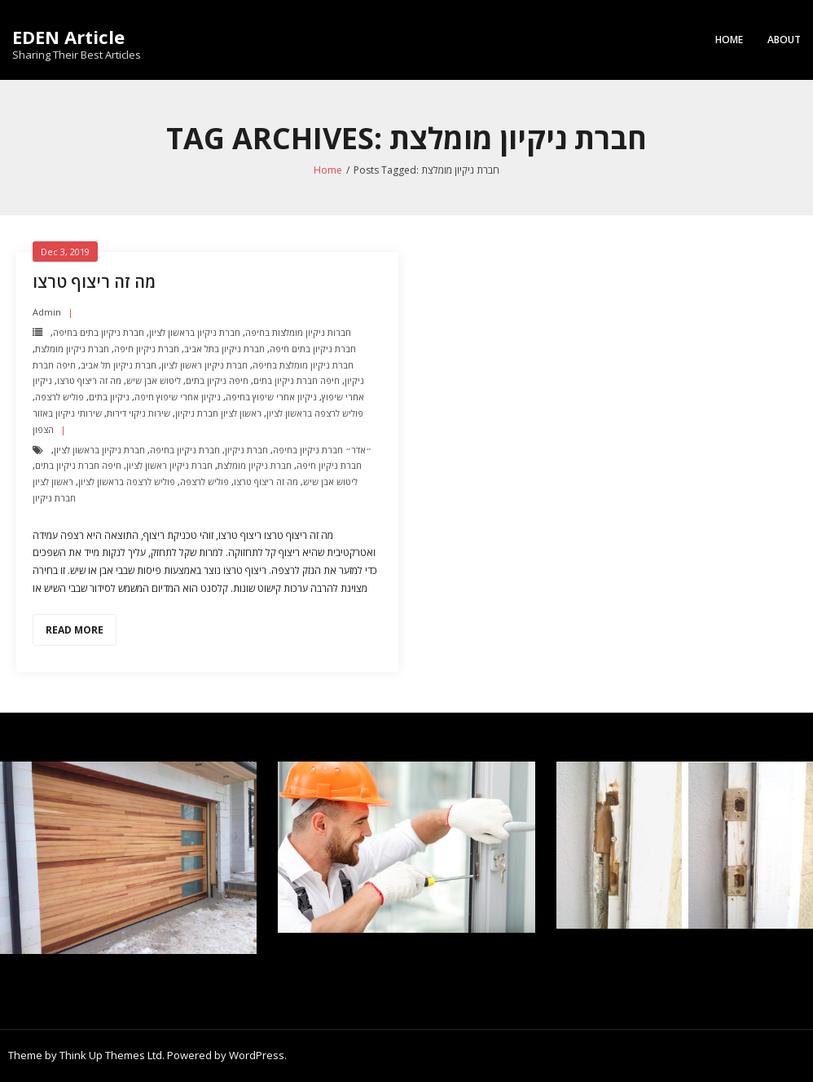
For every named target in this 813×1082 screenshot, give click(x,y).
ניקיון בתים (109, 397)
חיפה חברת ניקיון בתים (296, 380)
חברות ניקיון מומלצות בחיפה (298, 332)
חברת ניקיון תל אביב (118, 365)
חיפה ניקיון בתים (217, 380)
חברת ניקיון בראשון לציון (194, 332)
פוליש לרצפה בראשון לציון (314, 413)
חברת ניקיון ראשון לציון (204, 365)
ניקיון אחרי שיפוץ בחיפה (271, 397)
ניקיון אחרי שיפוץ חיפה (177, 397)
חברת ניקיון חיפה (146, 348)
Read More (74, 630)
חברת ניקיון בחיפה (185, 450)
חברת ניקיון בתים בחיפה (98, 332)
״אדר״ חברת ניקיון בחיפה (322, 450)
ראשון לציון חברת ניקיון (218, 413)
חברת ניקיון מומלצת (72, 348)
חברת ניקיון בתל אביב (224, 348)
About (784, 39)
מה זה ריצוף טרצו (94, 282)
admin (47, 312)
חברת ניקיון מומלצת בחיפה (303, 365)
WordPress (256, 1055)
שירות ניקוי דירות (138, 413)
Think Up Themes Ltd (110, 1055)
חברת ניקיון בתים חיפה (313, 348)
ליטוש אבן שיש (153, 380)
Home (729, 39)
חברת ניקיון (246, 450)
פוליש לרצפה (59, 397)
